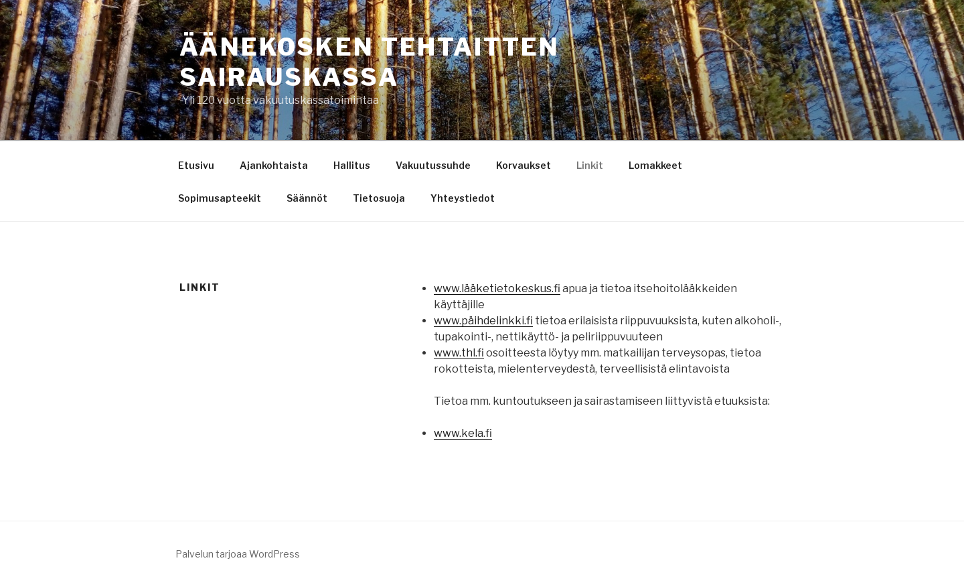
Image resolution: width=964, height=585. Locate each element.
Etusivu (196, 165)
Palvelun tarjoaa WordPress (237, 554)
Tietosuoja (379, 198)
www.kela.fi (463, 433)
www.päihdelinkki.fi (483, 320)
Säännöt (307, 198)
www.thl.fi (459, 352)
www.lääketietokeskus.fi (497, 288)
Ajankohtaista (274, 165)
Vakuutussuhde (433, 165)
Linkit (589, 165)
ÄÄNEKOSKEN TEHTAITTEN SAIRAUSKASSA (369, 62)
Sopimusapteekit (219, 198)
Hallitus (351, 165)
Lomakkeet (655, 165)
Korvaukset (523, 165)
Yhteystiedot (462, 198)
